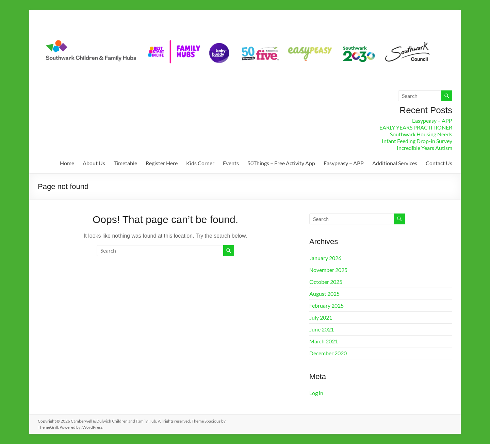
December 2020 (328, 353)
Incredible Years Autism (424, 147)
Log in (316, 393)
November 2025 (328, 270)
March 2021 (323, 341)
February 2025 (326, 305)
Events (231, 163)
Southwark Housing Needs (421, 134)
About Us (94, 163)
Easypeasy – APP (432, 120)
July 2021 (320, 317)
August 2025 (324, 293)
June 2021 (321, 329)
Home (67, 163)
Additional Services (394, 163)
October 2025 (325, 281)
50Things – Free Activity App (281, 163)
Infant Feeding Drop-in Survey (417, 141)
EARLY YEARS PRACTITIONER (415, 127)
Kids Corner (200, 163)
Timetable (125, 163)
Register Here (162, 163)
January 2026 (325, 258)
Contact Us (439, 163)
